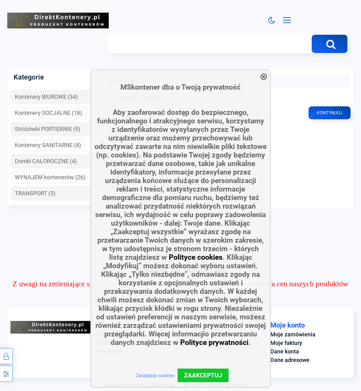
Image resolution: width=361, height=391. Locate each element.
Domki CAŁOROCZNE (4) (46, 161)
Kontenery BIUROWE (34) (46, 97)
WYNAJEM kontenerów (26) (50, 177)
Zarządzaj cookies (155, 375)
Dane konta (284, 351)
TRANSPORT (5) (35, 193)
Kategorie (29, 77)
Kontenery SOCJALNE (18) (48, 113)
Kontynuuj (329, 113)
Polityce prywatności (214, 342)
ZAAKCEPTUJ (203, 375)
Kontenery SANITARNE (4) (48, 145)
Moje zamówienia (292, 334)
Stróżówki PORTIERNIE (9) (47, 129)
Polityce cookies (196, 257)
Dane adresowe (289, 360)
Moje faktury (286, 343)
